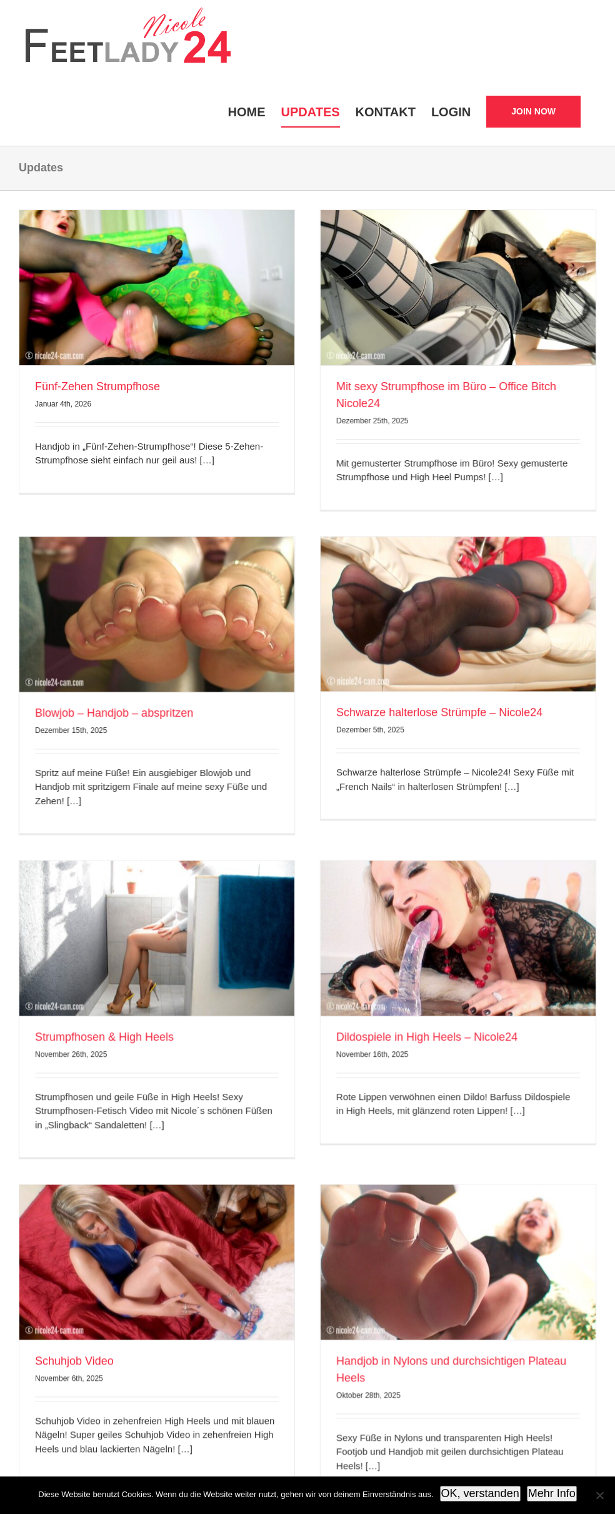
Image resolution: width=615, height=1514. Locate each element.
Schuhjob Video (74, 1200)
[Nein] (599, 1495)
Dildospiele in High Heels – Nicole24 (469, 887)
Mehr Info (552, 1493)
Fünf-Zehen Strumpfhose (97, 386)
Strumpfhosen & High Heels (189, 887)
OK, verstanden (480, 1493)
